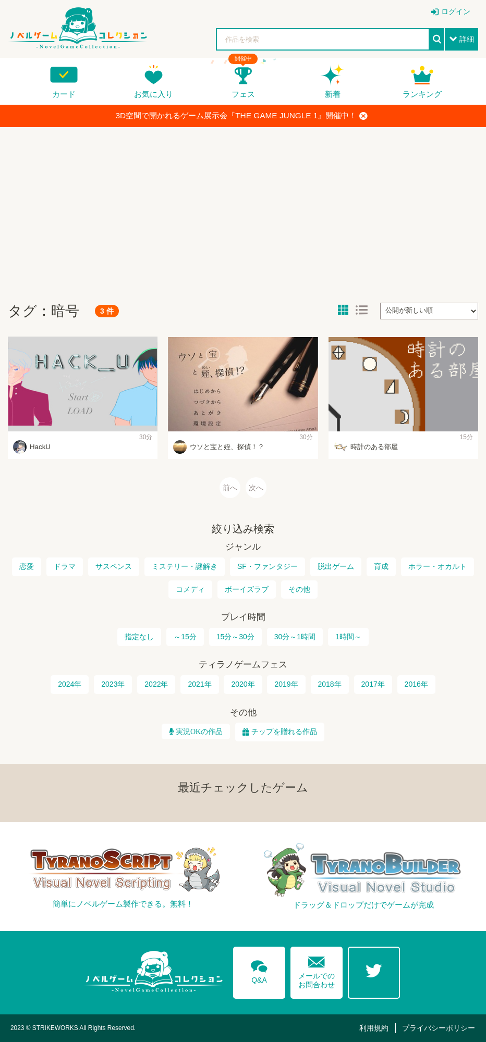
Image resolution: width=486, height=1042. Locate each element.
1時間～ (348, 636)
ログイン (455, 11)
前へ (230, 487)
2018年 (330, 684)
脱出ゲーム (336, 566)
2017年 (373, 684)
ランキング (422, 94)
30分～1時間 (294, 636)
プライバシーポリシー (438, 1028)
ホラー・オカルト (437, 566)
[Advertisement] (243, 210)
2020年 (242, 684)
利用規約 (373, 1028)
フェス (243, 94)
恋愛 (26, 566)
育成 (381, 566)
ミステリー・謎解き (184, 566)
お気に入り (153, 94)
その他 (299, 589)
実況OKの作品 (198, 731)
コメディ (190, 589)
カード (64, 94)
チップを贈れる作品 (284, 731)
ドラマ (65, 566)
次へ (256, 487)
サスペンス (113, 566)
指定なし (139, 636)
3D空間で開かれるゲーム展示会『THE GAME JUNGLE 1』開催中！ (242, 115)
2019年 (286, 684)
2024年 (69, 684)
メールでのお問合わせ (316, 970)
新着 (333, 94)
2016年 (416, 684)
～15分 (185, 636)
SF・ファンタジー (267, 566)
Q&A (259, 970)
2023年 (113, 684)
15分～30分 (235, 636)
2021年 (199, 684)
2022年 (156, 684)
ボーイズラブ (247, 589)
